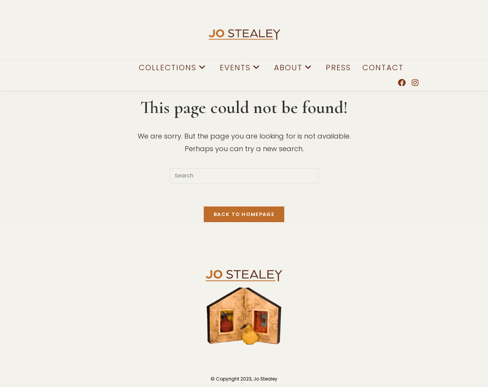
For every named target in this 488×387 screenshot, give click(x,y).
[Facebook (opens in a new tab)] (452, 4)
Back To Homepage (244, 214)
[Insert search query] (244, 176)
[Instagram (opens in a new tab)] (460, 4)
